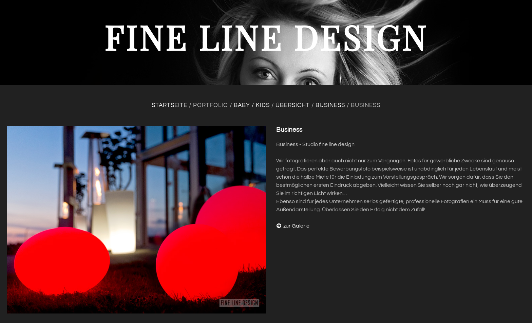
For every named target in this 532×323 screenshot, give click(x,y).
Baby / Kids (252, 105)
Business (330, 105)
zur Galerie (292, 226)
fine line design (266, 36)
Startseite (169, 105)
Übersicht (293, 105)
